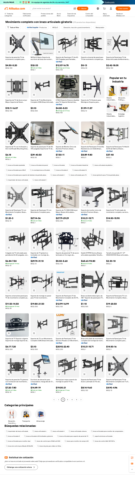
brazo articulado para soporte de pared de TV (72, 436)
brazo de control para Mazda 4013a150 (19, 446)
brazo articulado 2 (61, 170)
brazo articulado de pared (38, 165)
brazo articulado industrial (78, 165)
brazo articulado (58, 165)
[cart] (104, 9)
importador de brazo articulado (17, 180)
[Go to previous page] (54, 400)
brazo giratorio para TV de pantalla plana (105, 175)
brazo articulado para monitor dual (18, 441)
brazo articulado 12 (79, 170)
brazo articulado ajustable (15, 165)
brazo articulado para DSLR (16, 170)
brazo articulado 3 (57, 175)
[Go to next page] (81, 400)
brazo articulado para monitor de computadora (107, 431)
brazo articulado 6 (39, 431)
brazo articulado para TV (78, 175)
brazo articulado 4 (39, 180)
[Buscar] (82, 8)
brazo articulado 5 (13, 436)
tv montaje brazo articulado (40, 170)
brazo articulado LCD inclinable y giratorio (38, 436)
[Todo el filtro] (13, 27)
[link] (132, 458)
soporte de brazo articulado (102, 436)
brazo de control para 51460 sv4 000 (47, 441)
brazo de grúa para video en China (49, 446)
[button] (74, 8)
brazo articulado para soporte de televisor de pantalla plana (26, 175)
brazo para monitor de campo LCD (77, 441)
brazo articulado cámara (78, 431)
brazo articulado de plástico (102, 165)
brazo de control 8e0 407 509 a (104, 441)
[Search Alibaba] (52, 8)
